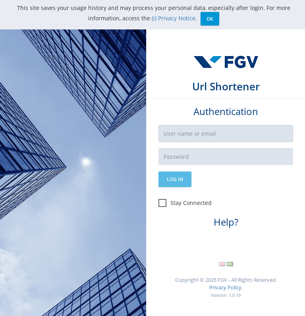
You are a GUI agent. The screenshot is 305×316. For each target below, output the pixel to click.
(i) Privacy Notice (173, 18)
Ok (210, 19)
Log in (175, 179)
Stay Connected (185, 203)
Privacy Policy (225, 287)
